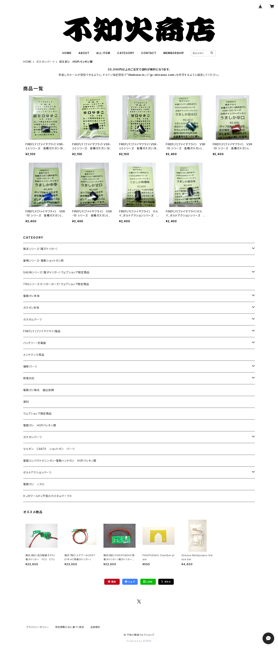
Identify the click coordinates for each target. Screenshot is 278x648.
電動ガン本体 (31, 295)
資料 (26, 401)
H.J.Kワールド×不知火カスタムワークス (47, 496)
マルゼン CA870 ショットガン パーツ (50, 448)
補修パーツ (30, 366)
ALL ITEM (103, 53)
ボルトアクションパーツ (37, 472)
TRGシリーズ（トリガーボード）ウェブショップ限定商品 (56, 284)
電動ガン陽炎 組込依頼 (38, 390)
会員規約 (95, 627)
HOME (66, 53)
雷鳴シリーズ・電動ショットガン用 (43, 260)
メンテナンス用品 (33, 354)
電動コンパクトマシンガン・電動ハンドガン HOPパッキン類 (59, 460)
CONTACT (148, 53)
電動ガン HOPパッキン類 (39, 425)
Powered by (139, 641)
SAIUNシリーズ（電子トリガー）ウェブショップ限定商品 (56, 272)
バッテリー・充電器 (34, 343)
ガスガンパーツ (45, 61)
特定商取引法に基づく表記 (69, 627)
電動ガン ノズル (33, 484)
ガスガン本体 (31, 307)
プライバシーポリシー (37, 627)
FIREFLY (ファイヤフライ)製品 (42, 331)
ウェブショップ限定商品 (37, 413)
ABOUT (83, 53)
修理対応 (29, 378)
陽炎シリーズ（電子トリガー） (40, 248)
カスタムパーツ (32, 319)
